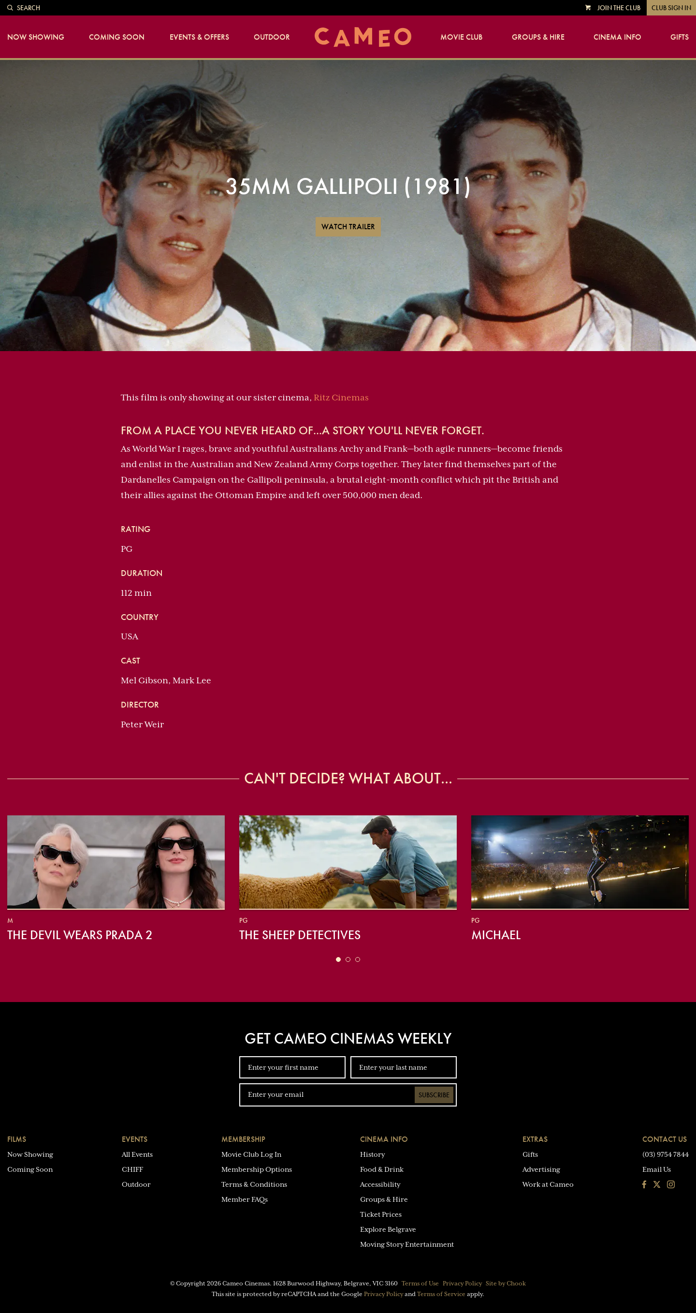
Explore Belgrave (388, 1229)
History (372, 1154)
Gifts (679, 37)
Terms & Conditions (254, 1184)
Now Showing (35, 37)
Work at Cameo (548, 1184)
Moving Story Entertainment (407, 1244)
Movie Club (461, 37)
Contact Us (664, 1139)
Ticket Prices (381, 1214)
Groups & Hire (538, 37)
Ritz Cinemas (341, 397)
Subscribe (434, 1095)
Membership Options (256, 1169)
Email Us (656, 1169)
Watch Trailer (348, 226)
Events (134, 1139)
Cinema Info (617, 37)
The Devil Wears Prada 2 (80, 935)
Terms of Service (441, 1294)
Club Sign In (671, 7)
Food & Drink (382, 1169)
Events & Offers (199, 37)
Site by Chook (506, 1283)
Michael (496, 935)
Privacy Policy (462, 1283)
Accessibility (380, 1184)
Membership (243, 1139)
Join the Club (618, 7)
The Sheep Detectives (300, 935)
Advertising (541, 1169)
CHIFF (132, 1169)
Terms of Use (420, 1283)
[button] (338, 959)
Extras (535, 1139)
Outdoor (272, 37)
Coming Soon (117, 37)
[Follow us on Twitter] (657, 1185)
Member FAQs (244, 1199)
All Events (137, 1154)
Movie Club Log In (251, 1154)
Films (16, 1139)
